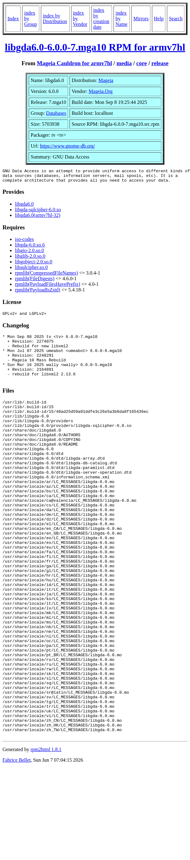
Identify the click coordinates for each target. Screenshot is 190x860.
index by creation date (101, 18)
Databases (56, 113)
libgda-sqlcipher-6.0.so (38, 212)
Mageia (105, 80)
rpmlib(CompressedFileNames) (46, 275)
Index (13, 18)
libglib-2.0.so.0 (30, 258)
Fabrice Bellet (16, 840)
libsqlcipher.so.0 (31, 270)
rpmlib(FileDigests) (34, 281)
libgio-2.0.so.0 (29, 253)
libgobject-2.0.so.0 (33, 264)
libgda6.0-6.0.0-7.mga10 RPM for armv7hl (95, 47)
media (124, 63)
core (141, 63)
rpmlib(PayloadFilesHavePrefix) (47, 287)
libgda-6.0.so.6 (30, 247)
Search (176, 18)
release (159, 63)
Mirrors (141, 18)
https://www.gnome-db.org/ (67, 146)
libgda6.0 (24, 206)
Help (158, 18)
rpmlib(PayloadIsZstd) (37, 292)
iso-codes (24, 242)
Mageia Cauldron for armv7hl (74, 63)
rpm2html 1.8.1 (46, 830)
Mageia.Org (101, 91)
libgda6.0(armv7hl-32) (37, 218)
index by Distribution (55, 18)
